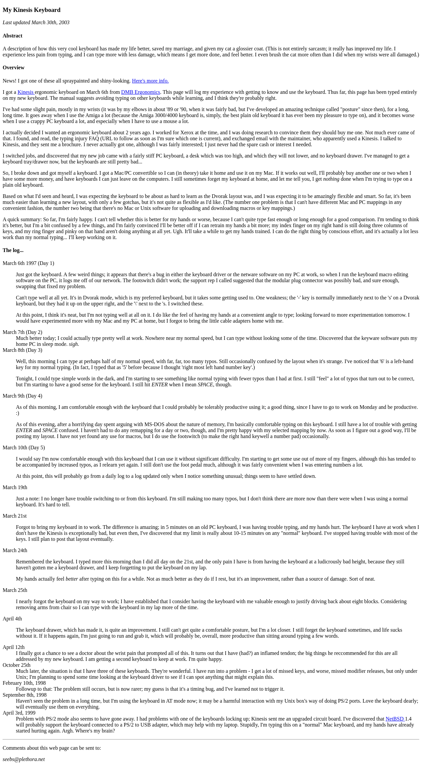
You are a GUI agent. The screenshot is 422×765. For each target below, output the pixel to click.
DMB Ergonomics (140, 92)
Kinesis (26, 92)
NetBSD (395, 719)
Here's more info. (150, 81)
